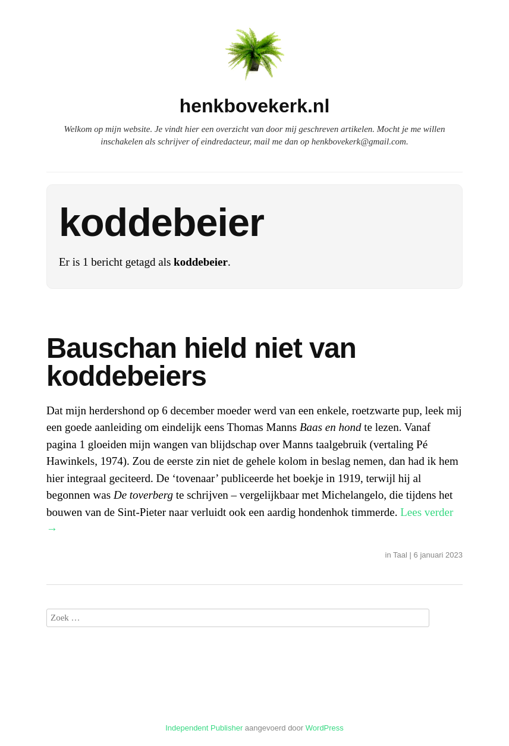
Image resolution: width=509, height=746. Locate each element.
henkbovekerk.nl (255, 106)
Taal (400, 554)
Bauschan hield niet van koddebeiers (201, 362)
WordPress (325, 727)
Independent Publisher (204, 727)
